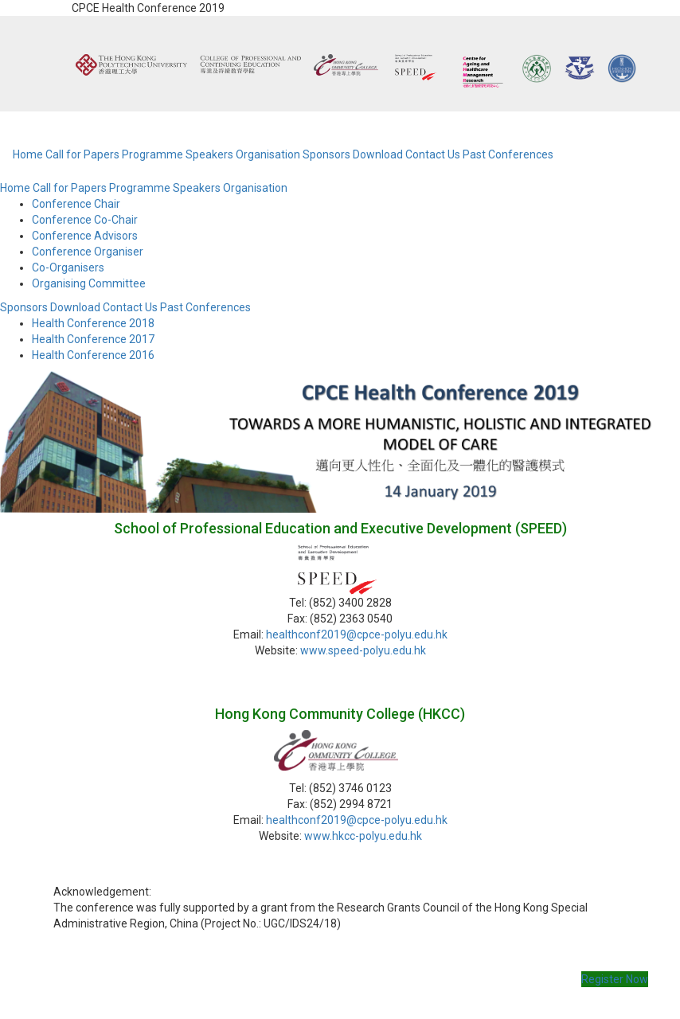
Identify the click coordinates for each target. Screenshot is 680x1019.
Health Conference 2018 (93, 323)
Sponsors (326, 154)
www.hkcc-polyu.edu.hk (363, 836)
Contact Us (432, 154)
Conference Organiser (87, 251)
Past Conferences (508, 154)
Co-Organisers (68, 267)
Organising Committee (89, 283)
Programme (152, 154)
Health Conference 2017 (93, 339)
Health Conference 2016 (93, 355)
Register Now (614, 979)
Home (28, 154)
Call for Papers (82, 154)
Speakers (209, 154)
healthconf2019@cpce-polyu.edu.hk (356, 634)
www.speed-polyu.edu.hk (363, 650)
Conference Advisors (85, 235)
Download (378, 154)
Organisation (268, 154)
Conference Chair (76, 203)
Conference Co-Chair (85, 219)
